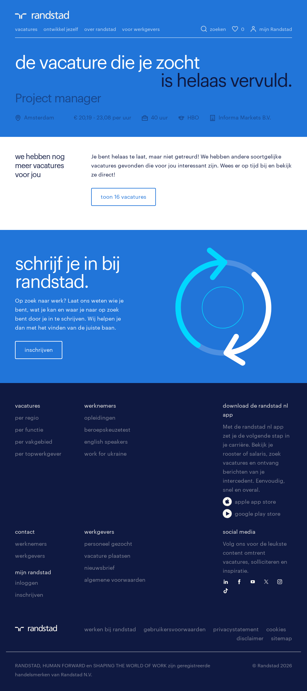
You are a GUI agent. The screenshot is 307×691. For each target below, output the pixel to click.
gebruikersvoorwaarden (175, 629)
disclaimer (250, 638)
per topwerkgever (38, 453)
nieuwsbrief (99, 567)
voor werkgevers (141, 29)
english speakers (106, 441)
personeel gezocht (108, 543)
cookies (276, 629)
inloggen (26, 582)
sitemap (281, 638)
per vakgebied (33, 441)
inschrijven (39, 349)
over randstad (100, 29)
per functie (29, 429)
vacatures (26, 29)
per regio (27, 417)
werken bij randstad (110, 629)
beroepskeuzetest (107, 429)
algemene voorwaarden (114, 579)
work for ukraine (105, 453)
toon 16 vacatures (123, 196)
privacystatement (236, 629)
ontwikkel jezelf (60, 29)
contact (25, 531)
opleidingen (99, 417)
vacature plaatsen (107, 555)
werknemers (100, 405)
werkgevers (30, 555)
